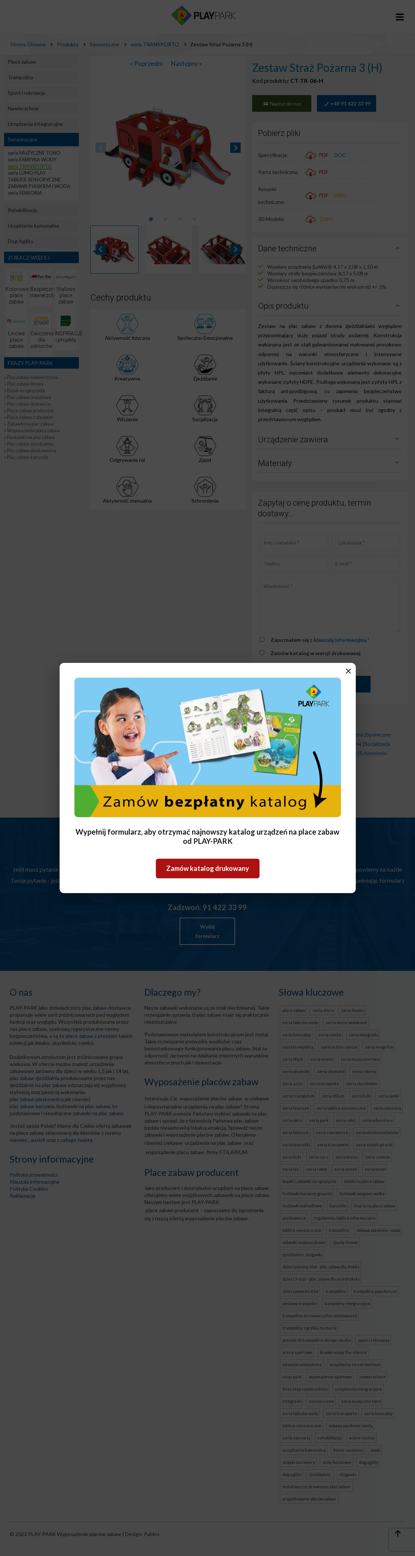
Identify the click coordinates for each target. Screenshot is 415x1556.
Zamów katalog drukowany (207, 868)
